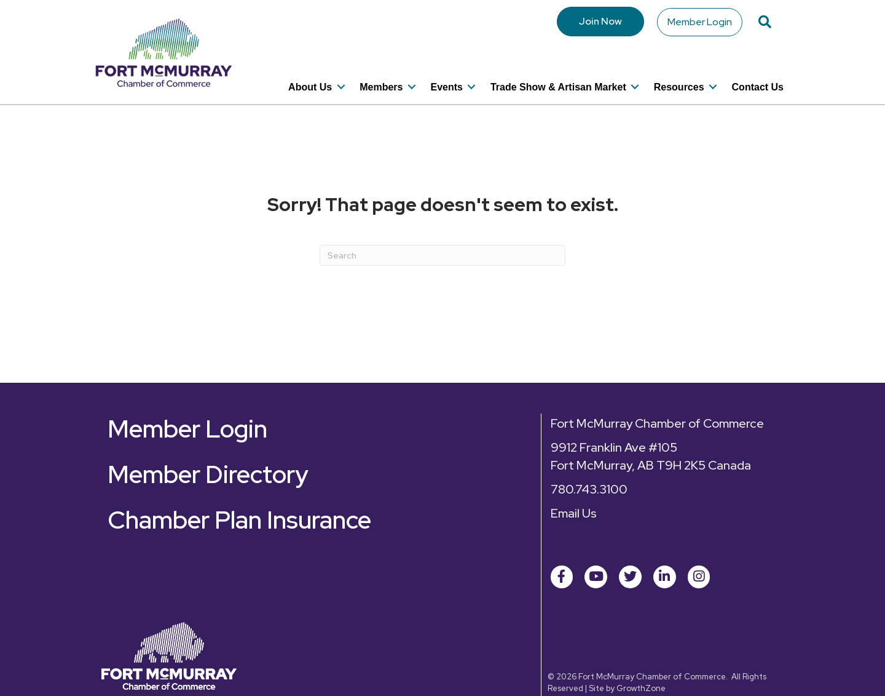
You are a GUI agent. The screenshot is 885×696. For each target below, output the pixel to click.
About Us (310, 70)
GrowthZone (641, 668)
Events (446, 70)
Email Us (574, 493)
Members (381, 70)
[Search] (442, 235)
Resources (679, 70)
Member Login (700, 21)
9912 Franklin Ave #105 (614, 427)
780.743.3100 (589, 469)
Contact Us (758, 70)
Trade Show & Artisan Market (558, 70)
